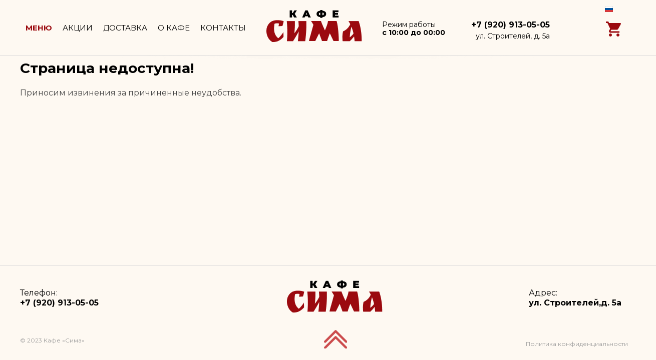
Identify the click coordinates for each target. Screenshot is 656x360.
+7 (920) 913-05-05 (510, 25)
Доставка (125, 27)
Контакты (223, 27)
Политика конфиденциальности (577, 344)
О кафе (174, 27)
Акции (78, 27)
